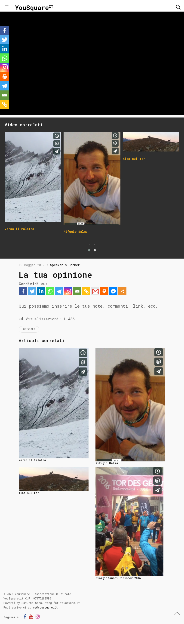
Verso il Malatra (32, 460)
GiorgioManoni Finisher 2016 (118, 578)
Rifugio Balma (106, 463)
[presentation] (90, 244)
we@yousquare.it (45, 607)
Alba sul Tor (29, 493)
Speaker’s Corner (65, 265)
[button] (89, 250)
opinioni (29, 329)
